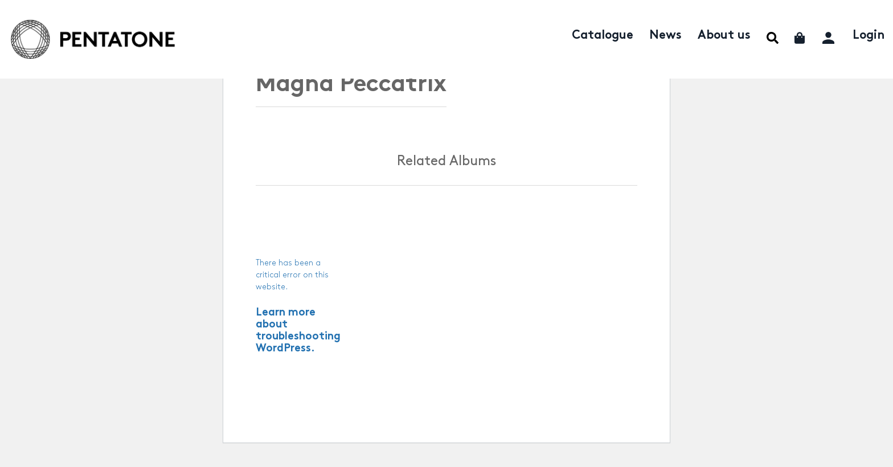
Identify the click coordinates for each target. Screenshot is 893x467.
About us (724, 36)
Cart (800, 38)
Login (868, 36)
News (665, 36)
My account (829, 36)
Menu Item (773, 38)
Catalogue (602, 36)
